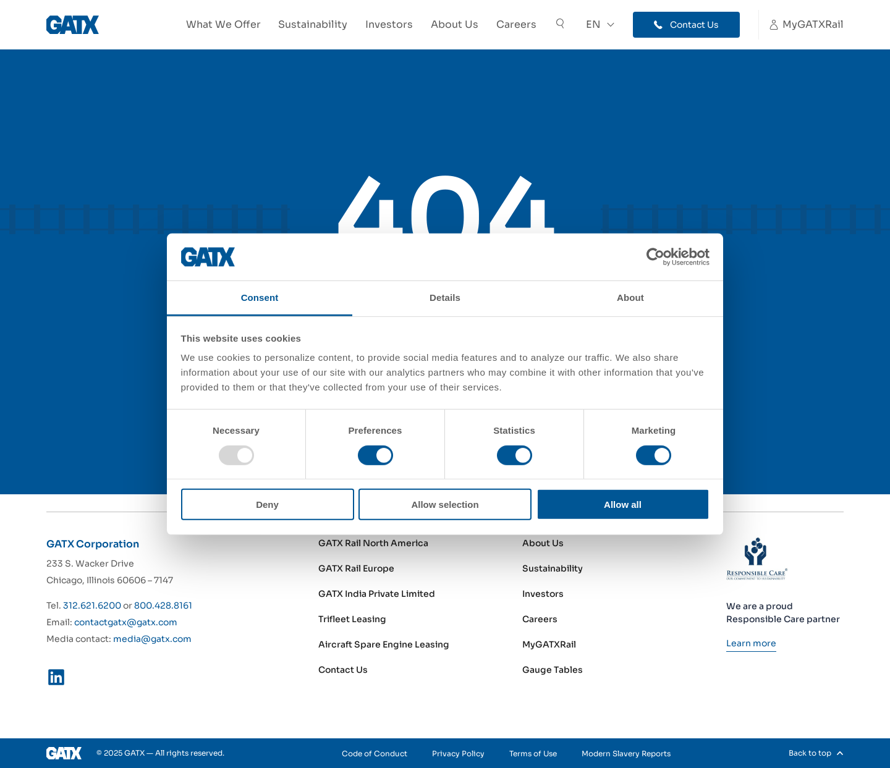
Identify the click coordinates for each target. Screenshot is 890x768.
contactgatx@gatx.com (125, 622)
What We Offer (223, 24)
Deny (267, 504)
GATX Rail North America (373, 543)
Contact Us (343, 669)
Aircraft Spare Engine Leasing (383, 644)
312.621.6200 (92, 605)
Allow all (623, 504)
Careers (516, 24)
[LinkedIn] (56, 679)
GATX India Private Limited (376, 593)
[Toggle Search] (560, 25)
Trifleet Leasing (352, 619)
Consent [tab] (260, 297)
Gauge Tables (552, 669)
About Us (454, 24)
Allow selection (444, 504)
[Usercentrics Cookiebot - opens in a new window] (655, 257)
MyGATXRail (549, 644)
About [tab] (630, 297)
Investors (389, 24)
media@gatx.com (152, 638)
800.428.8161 (163, 605)
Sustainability (312, 24)
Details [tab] (445, 297)
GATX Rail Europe (356, 568)
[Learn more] (751, 643)
